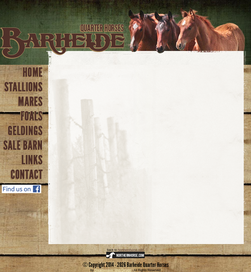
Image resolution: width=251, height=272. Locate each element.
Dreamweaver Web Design (113, 270)
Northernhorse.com (131, 250)
